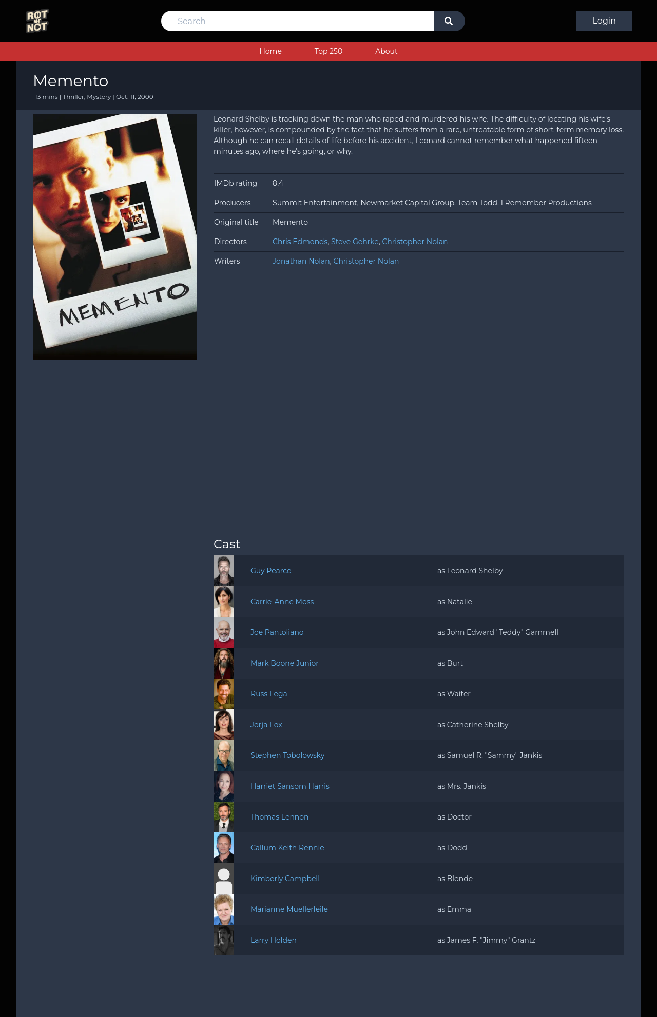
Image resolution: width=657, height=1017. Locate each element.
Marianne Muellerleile (289, 909)
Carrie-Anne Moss (282, 601)
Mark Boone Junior (284, 663)
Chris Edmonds (300, 241)
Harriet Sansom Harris (290, 786)
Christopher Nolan (415, 241)
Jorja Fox (266, 724)
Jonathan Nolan (301, 261)
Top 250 (328, 51)
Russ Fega (268, 694)
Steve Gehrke (355, 241)
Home (270, 51)
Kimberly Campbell (285, 878)
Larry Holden (273, 940)
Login (604, 21)
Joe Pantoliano (277, 632)
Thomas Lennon (279, 817)
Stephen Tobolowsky (287, 755)
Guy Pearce (270, 570)
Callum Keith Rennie (287, 847)
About (386, 51)
